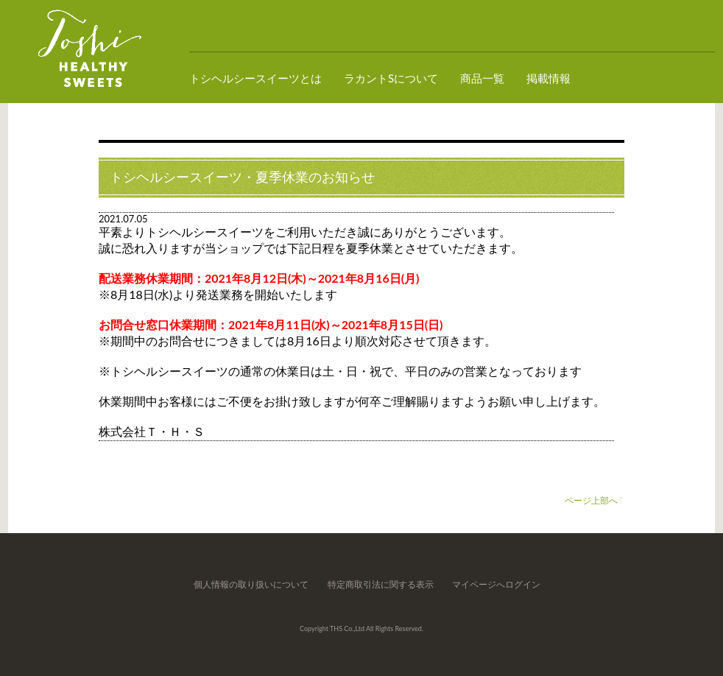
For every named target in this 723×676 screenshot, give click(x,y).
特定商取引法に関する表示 (381, 584)
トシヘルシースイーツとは (255, 78)
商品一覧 (482, 78)
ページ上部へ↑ (594, 500)
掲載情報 (548, 78)
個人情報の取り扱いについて (251, 584)
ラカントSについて (391, 78)
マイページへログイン (496, 584)
